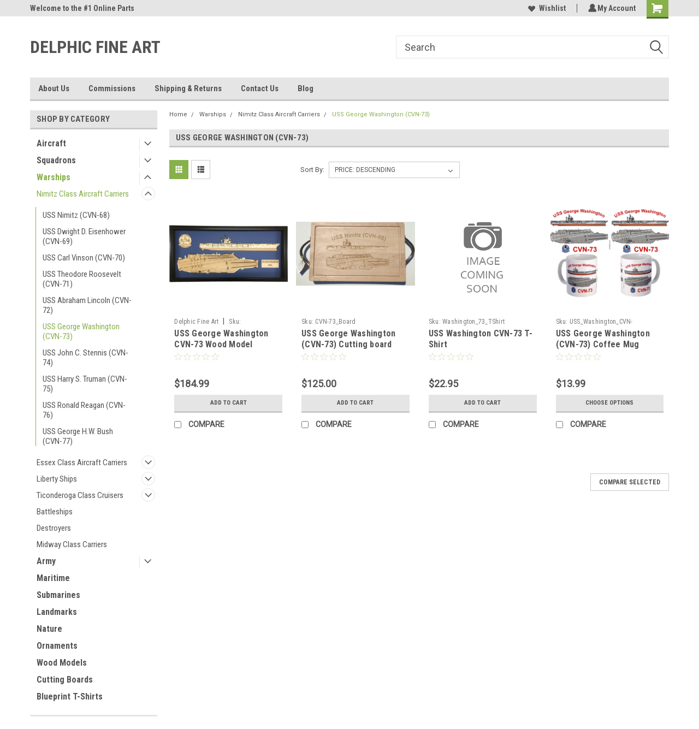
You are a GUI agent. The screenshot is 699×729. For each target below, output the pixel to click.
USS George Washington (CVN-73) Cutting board (348, 338)
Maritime (53, 578)
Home (178, 114)
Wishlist (545, 8)
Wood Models (62, 662)
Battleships (55, 512)
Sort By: (312, 169)
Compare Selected (629, 482)
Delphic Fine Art (196, 321)
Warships (53, 177)
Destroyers (54, 528)
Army (46, 561)
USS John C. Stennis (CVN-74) (85, 358)
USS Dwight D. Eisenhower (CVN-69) (84, 236)
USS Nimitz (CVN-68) (76, 215)
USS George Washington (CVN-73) (81, 331)
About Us (53, 88)
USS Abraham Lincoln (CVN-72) (87, 305)
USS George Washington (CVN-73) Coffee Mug (603, 338)
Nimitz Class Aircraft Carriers (83, 194)
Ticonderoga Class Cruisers (80, 495)
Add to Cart (228, 403)
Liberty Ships (57, 479)
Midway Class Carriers (72, 544)
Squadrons (56, 160)
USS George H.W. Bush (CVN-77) (78, 436)
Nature (49, 629)
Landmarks (57, 612)
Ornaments (57, 646)
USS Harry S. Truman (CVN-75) (85, 384)
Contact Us (260, 88)
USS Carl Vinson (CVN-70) (84, 258)
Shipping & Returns (188, 88)
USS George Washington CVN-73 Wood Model (221, 338)
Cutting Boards (65, 679)
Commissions (111, 88)
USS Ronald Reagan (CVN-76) (84, 410)
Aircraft (51, 143)
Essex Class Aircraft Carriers (82, 462)
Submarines (58, 595)
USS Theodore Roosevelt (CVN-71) (82, 279)
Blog (305, 88)
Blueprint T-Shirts (70, 696)
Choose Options (609, 403)
